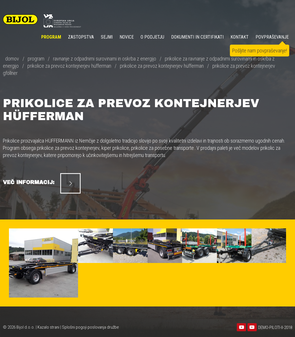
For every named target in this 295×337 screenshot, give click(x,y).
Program (51, 37)
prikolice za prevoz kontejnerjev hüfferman (69, 66)
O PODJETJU (152, 37)
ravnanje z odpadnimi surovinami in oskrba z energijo (104, 59)
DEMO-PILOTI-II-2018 (275, 327)
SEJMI (107, 37)
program (36, 59)
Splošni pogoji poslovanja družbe (90, 327)
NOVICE (127, 37)
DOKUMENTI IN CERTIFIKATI (197, 37)
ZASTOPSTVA (81, 37)
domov (12, 59)
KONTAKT (239, 37)
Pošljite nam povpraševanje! (259, 51)
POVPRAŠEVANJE (272, 37)
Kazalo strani (48, 327)
